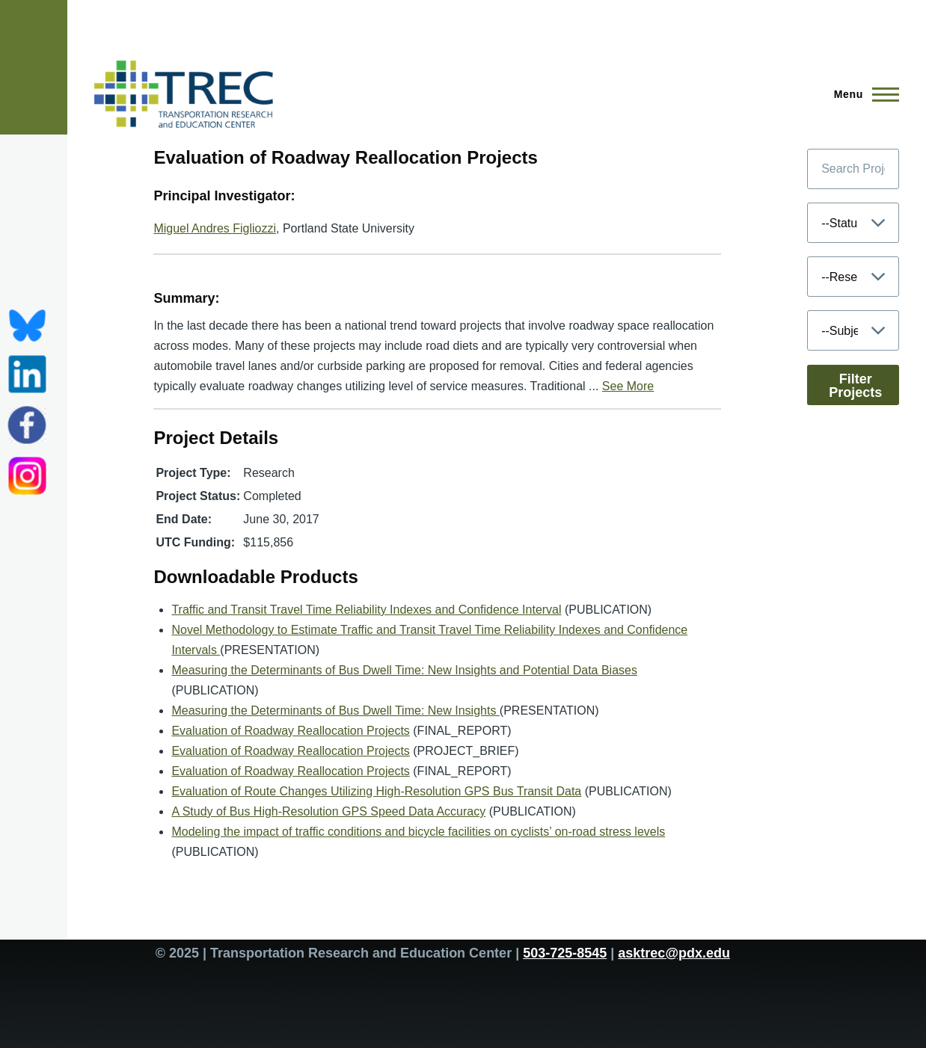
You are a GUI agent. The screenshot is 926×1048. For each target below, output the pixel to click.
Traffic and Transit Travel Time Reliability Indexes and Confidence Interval (366, 609)
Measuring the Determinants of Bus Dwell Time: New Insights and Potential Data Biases (404, 670)
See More (628, 386)
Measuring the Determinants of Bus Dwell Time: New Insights (335, 710)
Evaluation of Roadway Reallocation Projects (290, 730)
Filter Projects (855, 386)
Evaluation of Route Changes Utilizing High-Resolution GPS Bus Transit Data (376, 791)
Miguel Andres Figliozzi (214, 228)
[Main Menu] (862, 94)
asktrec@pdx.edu (674, 953)
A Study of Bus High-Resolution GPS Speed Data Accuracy (328, 811)
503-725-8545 (565, 953)
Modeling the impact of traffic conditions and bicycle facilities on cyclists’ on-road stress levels (418, 831)
